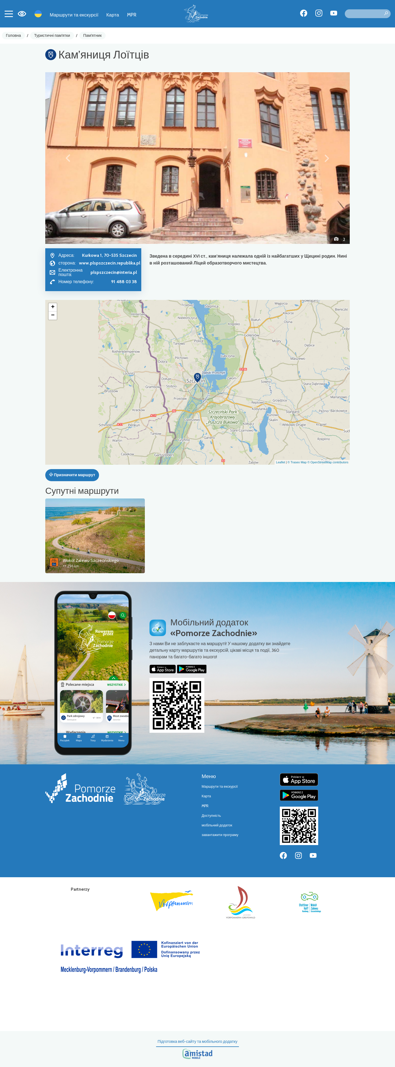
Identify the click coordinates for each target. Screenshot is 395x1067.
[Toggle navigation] (8, 13)
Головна (13, 35)
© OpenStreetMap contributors (327, 462)
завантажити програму (220, 835)
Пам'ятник (92, 35)
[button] (68, 158)
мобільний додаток (217, 825)
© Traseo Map (296, 462)
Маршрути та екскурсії (74, 15)
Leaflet (280, 462)
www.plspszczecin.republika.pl (109, 263)
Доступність (211, 816)
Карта (112, 15)
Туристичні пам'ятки (52, 35)
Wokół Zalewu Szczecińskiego (91, 560)
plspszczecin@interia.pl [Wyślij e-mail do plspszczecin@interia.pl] (114, 272)
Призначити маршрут (72, 474)
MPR (131, 15)
